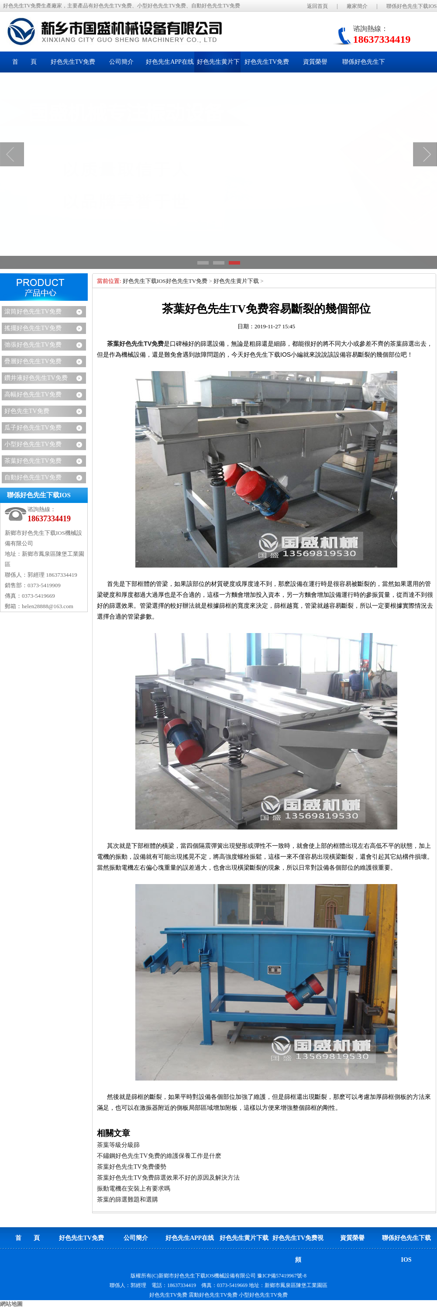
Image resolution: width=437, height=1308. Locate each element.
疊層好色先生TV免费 (33, 361)
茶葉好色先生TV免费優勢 (131, 1166)
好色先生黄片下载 (236, 281)
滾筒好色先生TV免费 (33, 311)
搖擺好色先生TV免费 (33, 328)
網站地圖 (11, 1304)
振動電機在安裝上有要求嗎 (133, 1188)
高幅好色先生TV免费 (33, 394)
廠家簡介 (357, 6)
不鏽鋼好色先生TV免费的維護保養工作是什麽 (159, 1156)
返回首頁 (317, 6)
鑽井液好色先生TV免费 (36, 378)
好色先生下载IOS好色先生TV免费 (165, 281)
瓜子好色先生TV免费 (33, 427)
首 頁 (24, 62)
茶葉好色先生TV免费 (33, 461)
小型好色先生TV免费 (33, 444)
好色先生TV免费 (26, 411)
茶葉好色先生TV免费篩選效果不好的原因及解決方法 (168, 1177)
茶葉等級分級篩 (118, 1145)
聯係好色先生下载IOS (411, 6)
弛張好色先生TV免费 (33, 344)
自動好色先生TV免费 (33, 477)
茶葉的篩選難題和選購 (127, 1199)
